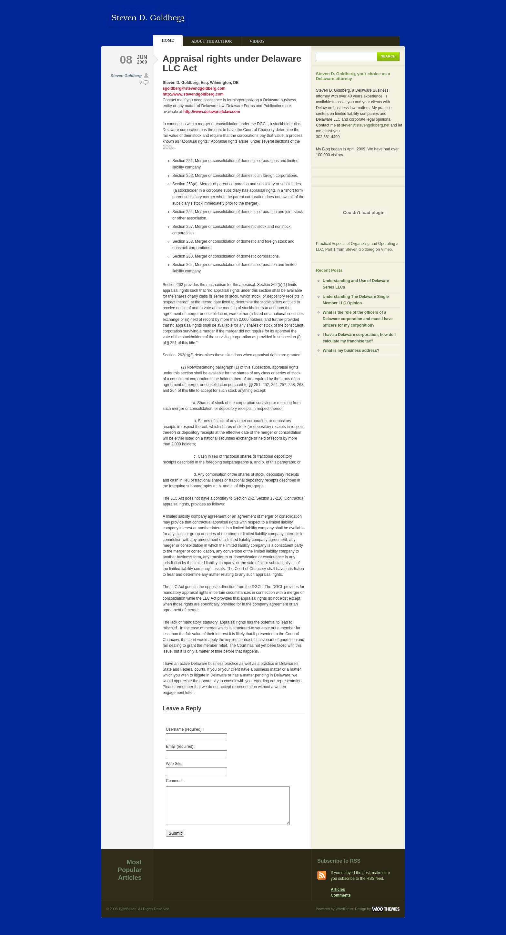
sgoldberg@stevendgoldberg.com (194, 88)
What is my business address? (351, 350)
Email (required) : (196, 751)
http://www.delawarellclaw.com (211, 111)
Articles (338, 897)
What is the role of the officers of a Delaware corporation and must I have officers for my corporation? (358, 319)
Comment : (175, 780)
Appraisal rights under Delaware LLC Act (232, 63)
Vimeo (386, 249)
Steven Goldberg (126, 76)
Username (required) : (196, 734)
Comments (341, 903)
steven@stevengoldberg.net (365, 125)
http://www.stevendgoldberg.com (193, 94)
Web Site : (196, 768)
